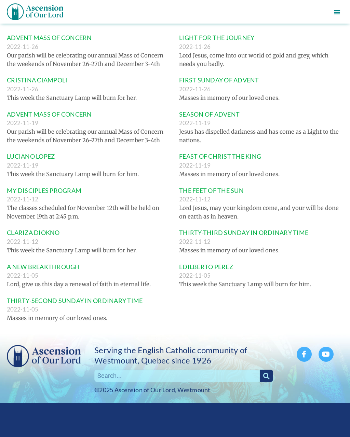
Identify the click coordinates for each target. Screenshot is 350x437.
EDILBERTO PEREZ (206, 266)
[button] (337, 12)
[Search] (266, 376)
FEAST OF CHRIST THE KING (220, 156)
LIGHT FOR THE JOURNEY (216, 37)
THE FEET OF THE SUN (211, 190)
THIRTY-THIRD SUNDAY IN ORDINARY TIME (243, 232)
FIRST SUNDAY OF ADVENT (219, 80)
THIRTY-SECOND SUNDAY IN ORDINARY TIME (75, 300)
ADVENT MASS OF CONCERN (49, 37)
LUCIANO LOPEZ (31, 156)
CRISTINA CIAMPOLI (37, 80)
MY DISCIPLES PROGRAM (44, 190)
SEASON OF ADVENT (209, 114)
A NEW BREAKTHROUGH (43, 266)
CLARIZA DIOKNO (33, 232)
